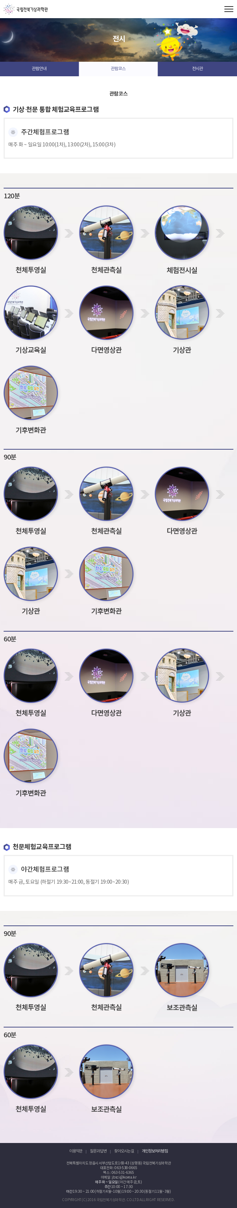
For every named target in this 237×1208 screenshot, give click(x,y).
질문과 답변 (98, 1151)
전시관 (197, 68)
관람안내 (39, 68)
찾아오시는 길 (124, 1151)
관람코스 (118, 68)
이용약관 (75, 1151)
